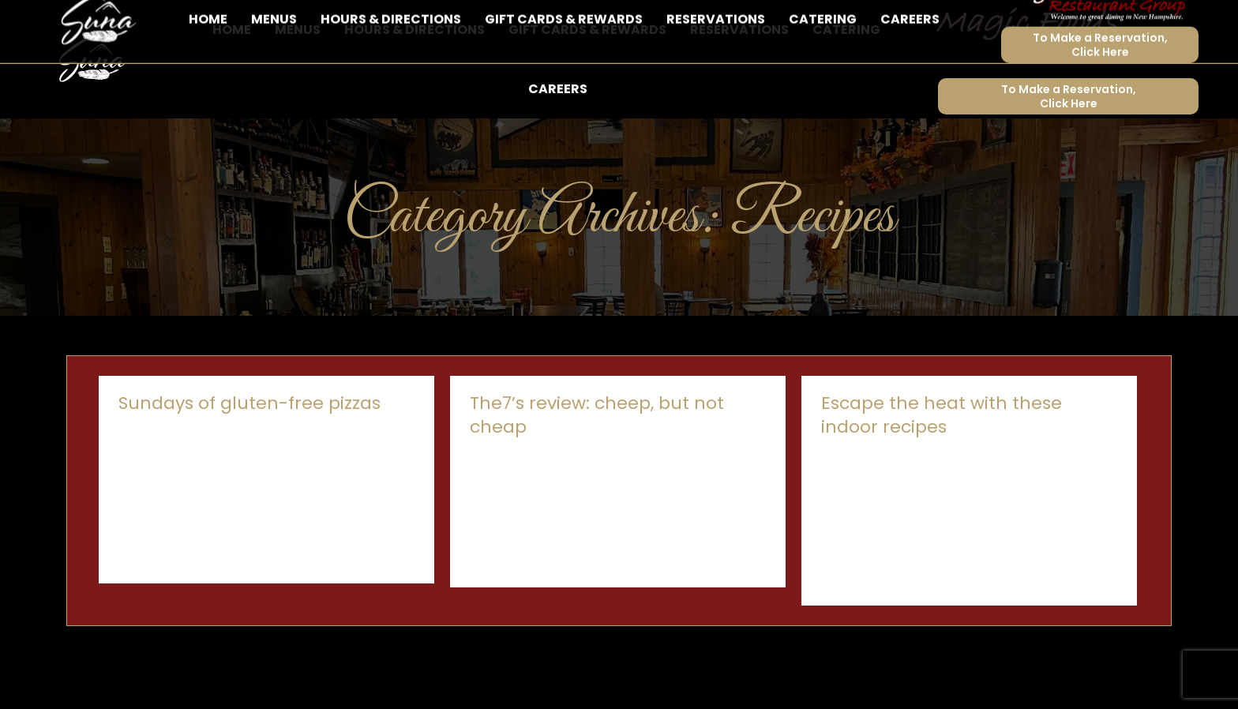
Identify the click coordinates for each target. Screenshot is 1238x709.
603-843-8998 (86, 21)
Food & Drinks (153, 475)
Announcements (863, 499)
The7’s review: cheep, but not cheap (597, 458)
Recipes (213, 475)
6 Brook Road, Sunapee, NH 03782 (243, 21)
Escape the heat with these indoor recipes (941, 458)
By (288, 475)
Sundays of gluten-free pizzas (249, 446)
